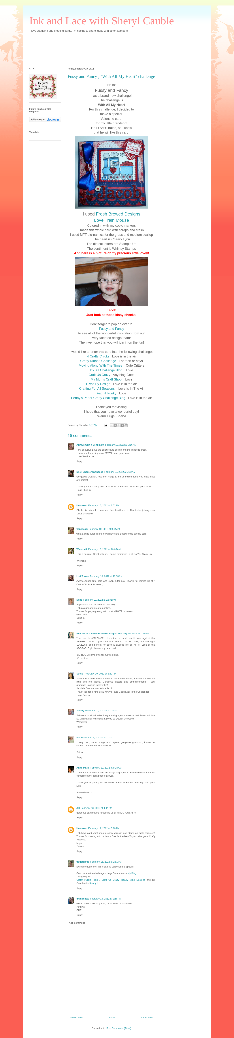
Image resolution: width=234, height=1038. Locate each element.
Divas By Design (98, 384)
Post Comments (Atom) (118, 1028)
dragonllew (82, 898)
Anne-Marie (82, 767)
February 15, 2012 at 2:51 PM (106, 861)
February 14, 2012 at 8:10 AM (103, 828)
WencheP (81, 549)
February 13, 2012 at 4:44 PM (96, 808)
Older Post (147, 1017)
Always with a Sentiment (90, 444)
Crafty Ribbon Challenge (99, 361)
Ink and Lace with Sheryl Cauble (101, 21)
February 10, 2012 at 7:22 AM (119, 472)
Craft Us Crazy (100, 375)
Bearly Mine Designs (133, 879)
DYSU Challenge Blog (107, 370)
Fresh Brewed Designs (118, 213)
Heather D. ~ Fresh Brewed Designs (96, 633)
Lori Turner (82, 576)
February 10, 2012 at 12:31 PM (99, 599)
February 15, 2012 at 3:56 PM (105, 898)
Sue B (80, 673)
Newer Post (76, 1017)
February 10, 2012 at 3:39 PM (100, 673)
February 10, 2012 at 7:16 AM (120, 444)
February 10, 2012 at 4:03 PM (100, 710)
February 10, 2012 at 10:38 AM (106, 576)
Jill (78, 808)
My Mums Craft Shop (106, 379)
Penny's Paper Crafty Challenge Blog (98, 398)
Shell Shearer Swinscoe (89, 472)
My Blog (132, 873)
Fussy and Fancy (111, 329)
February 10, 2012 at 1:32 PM (133, 633)
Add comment (77, 922)
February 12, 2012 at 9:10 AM (106, 767)
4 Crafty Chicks (98, 356)
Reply (79, 461)
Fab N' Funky (107, 393)
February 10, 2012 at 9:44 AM (104, 529)
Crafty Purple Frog (87, 879)
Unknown (81, 505)
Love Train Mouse (111, 220)
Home (112, 1017)
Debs (79, 599)
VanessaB (82, 529)
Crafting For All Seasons (97, 388)
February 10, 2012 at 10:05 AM (104, 549)
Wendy (80, 710)
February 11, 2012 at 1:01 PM (96, 737)
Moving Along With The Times (102, 365)
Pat (78, 737)
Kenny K (94, 883)
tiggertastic (82, 861)
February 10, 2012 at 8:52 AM (103, 505)
